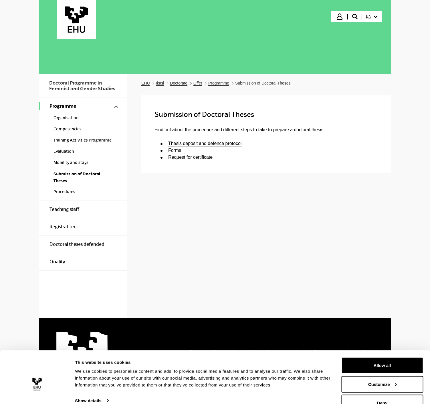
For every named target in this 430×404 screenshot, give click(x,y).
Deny (382, 388)
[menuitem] (371, 16)
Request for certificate (190, 157)
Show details (88, 386)
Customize (382, 370)
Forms (174, 150)
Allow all (382, 351)
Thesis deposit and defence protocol (204, 143)
